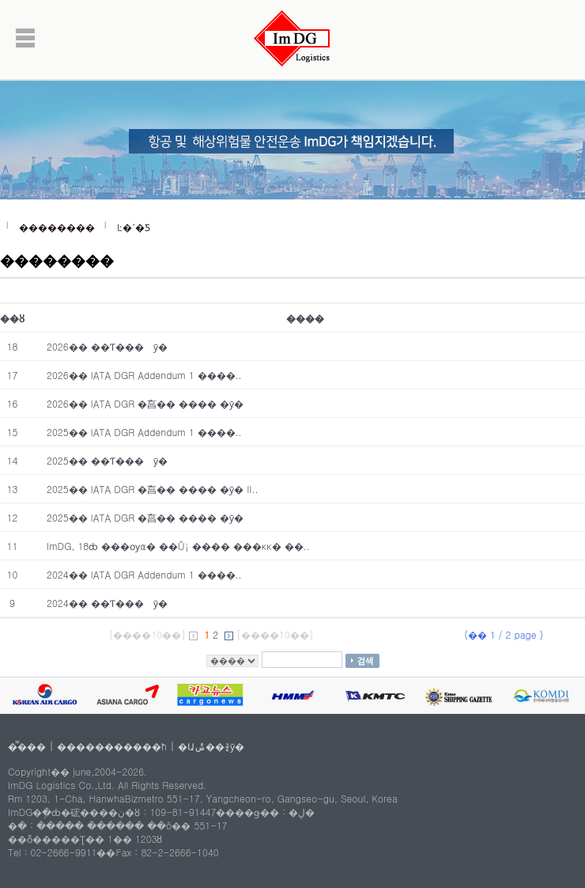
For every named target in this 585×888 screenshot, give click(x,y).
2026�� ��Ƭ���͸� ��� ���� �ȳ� (107, 346)
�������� (57, 226)
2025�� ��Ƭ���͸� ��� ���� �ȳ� (107, 460)
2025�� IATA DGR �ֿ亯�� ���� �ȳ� (145, 517)
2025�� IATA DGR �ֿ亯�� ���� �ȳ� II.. (153, 488)
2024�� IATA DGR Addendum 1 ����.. (144, 574)
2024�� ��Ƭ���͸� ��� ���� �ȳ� (107, 602)
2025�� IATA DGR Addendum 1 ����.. (144, 431)
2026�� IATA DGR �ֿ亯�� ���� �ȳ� (145, 403)
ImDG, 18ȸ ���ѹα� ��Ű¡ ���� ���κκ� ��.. (178, 545)
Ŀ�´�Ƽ (134, 226)
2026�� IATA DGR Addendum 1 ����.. (144, 374)
